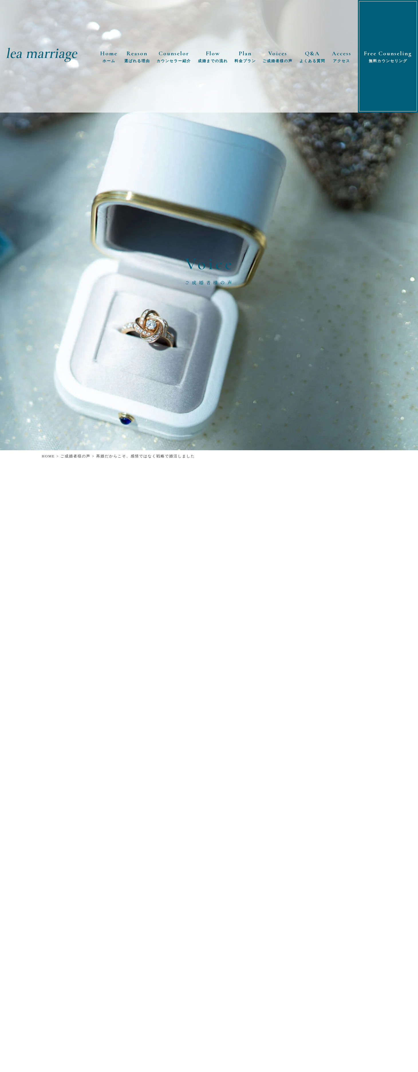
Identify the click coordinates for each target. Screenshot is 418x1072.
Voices (278, 57)
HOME (48, 456)
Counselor (174, 57)
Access (341, 57)
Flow (213, 57)
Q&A (312, 57)
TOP (408, 1065)
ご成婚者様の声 (75, 456)
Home (108, 57)
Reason (137, 57)
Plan (245, 57)
